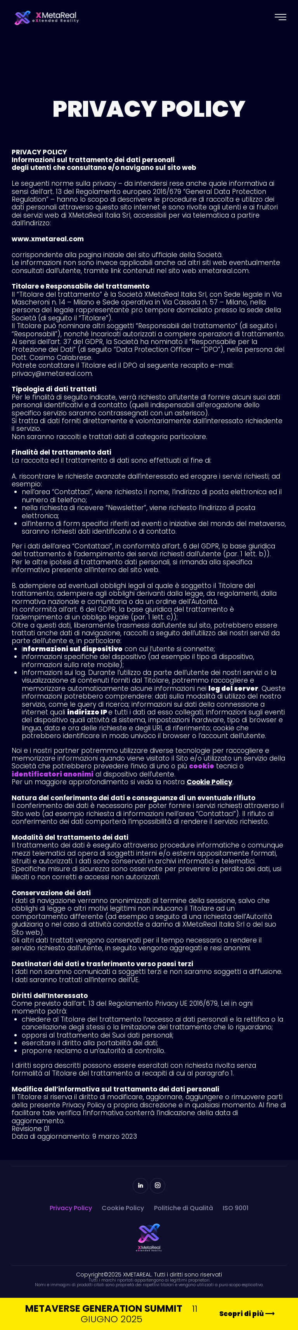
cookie (201, 766)
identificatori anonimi (53, 774)
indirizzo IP (87, 712)
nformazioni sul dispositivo (73, 649)
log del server (233, 688)
